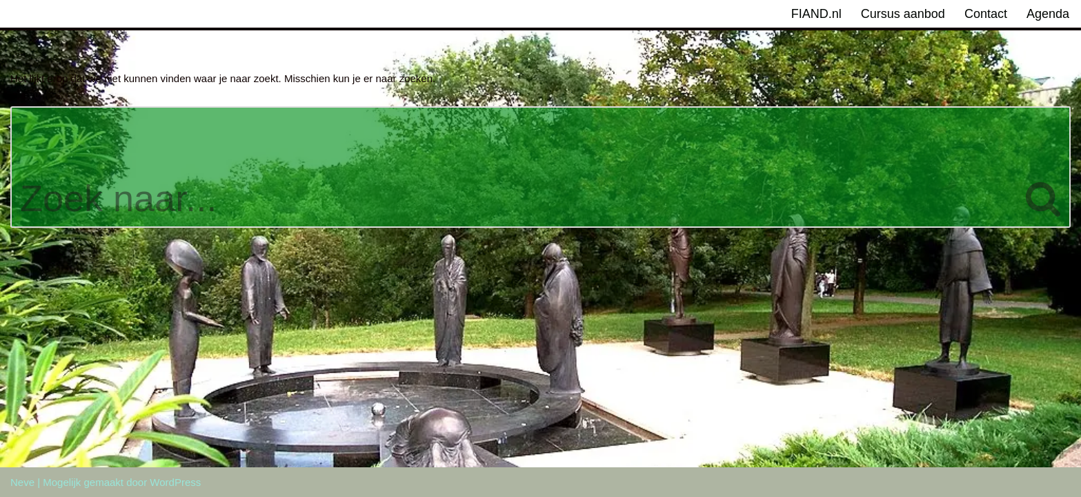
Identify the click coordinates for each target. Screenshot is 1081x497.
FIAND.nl (816, 14)
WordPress (175, 482)
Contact (985, 14)
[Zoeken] (513, 167)
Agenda (1048, 14)
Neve (22, 482)
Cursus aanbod (903, 14)
